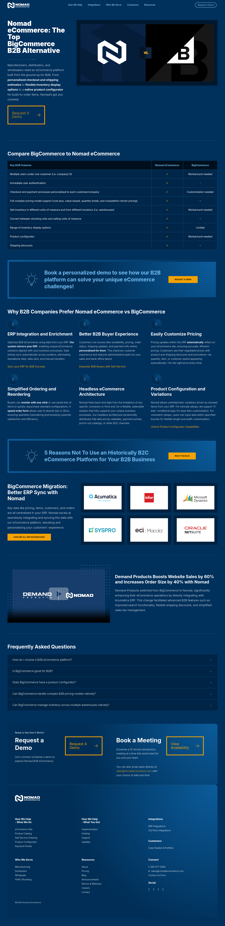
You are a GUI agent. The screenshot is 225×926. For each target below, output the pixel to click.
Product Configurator (26, 844)
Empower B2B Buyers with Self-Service (102, 366)
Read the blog (182, 456)
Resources (149, 4)
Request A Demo (206, 5)
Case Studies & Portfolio (160, 850)
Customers (133, 4)
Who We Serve (114, 4)
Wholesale (20, 878)
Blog (84, 878)
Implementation (90, 831)
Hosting (86, 836)
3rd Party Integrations (159, 833)
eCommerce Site (23, 831)
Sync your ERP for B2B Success (26, 366)
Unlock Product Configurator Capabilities (175, 426)
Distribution (21, 874)
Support (86, 840)
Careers (86, 891)
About (85, 869)
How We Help (75, 4)
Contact (86, 895)
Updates (86, 844)
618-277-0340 (157, 869)
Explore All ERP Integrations (29, 537)
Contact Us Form (157, 878)
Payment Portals (23, 849)
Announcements (90, 882)
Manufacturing (22, 869)
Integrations (94, 4)
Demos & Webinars (92, 886)
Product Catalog (23, 836)
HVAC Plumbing (23, 882)
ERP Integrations (156, 828)
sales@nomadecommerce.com (134, 773)
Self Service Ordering (26, 840)
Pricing (85, 874)
